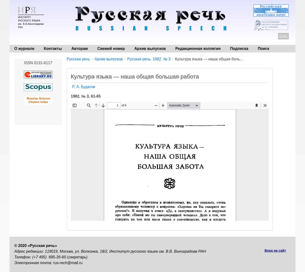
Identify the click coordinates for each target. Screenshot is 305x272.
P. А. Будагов (83, 87)
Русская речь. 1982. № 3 (149, 59)
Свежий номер (111, 49)
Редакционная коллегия (198, 49)
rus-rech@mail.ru (68, 263)
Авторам (79, 49)
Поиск (263, 49)
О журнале (24, 49)
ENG (283, 36)
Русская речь (78, 59)
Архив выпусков (150, 49)
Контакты (53, 49)
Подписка (239, 49)
